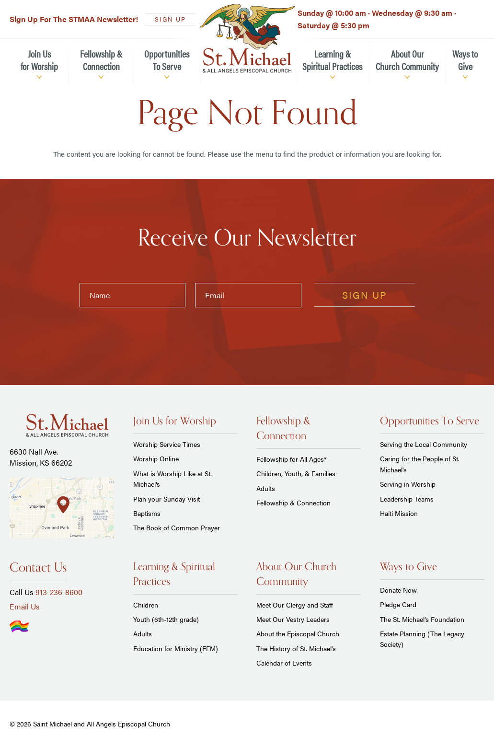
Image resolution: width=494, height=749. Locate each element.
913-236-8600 (58, 591)
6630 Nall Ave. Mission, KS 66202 (41, 457)
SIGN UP (170, 18)
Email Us (25, 606)
